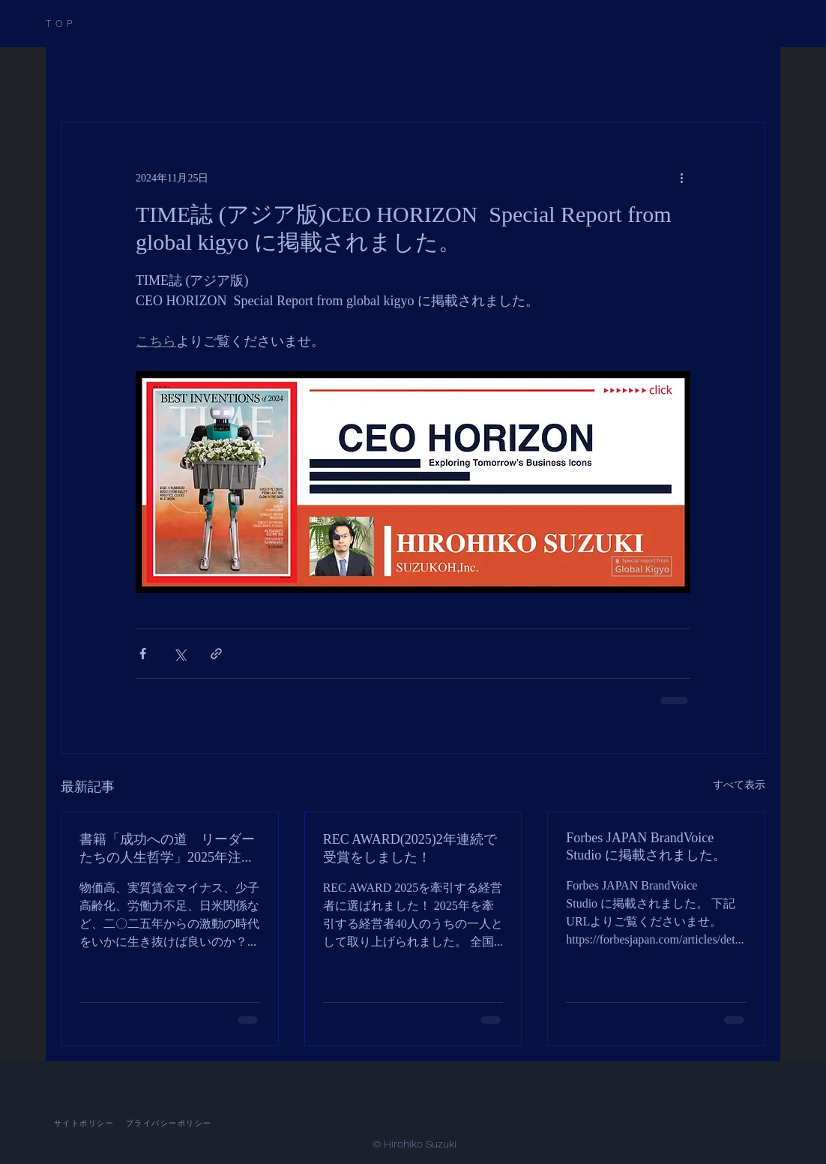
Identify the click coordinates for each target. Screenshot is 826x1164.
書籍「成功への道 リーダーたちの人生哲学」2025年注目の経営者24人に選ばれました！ (167, 849)
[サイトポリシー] (84, 1123)
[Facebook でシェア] (143, 653)
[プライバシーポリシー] (168, 1123)
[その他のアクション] (681, 177)
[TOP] (80, 23)
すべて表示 (739, 784)
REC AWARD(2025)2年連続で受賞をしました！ (410, 847)
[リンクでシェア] (216, 653)
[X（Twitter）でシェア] (179, 653)
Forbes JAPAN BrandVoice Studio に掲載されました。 (646, 846)
